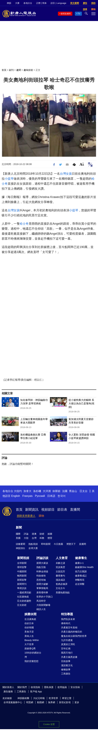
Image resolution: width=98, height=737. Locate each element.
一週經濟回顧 (24, 592)
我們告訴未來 (68, 619)
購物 (41, 515)
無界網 (51, 702)
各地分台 (27, 3)
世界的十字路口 (44, 596)
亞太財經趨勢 (24, 601)
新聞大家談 (42, 563)
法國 (64, 491)
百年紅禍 (65, 648)
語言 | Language (58, 3)
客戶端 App (36, 691)
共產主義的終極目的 (71, 631)
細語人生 (41, 609)
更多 (77, 702)
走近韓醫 (79, 584)
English (15, 495)
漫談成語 (60, 579)
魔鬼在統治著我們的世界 (74, 636)
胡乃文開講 (81, 571)
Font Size (81, 164)
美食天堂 (29, 631)
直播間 (75, 509)
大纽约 (18, 491)
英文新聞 (74, 3)
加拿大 (27, 491)
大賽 (17, 3)
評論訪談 (42, 558)
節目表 (62, 509)
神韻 (9, 3)
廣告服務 (8, 691)
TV (79, 13)
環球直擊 (21, 567)
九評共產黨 (67, 640)
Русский (40, 495)
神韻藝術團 (23, 698)
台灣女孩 (66, 173)
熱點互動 (41, 567)
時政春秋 (41, 575)
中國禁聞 (21, 571)
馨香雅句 (60, 575)
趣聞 (18, 70)
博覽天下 (71, 544)
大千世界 (29, 644)
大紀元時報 (39, 698)
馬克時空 (41, 601)
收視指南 (35, 687)
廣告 (85, 3)
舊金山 (73, 491)
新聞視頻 (23, 558)
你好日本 (29, 623)
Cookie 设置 (49, 724)
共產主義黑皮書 (69, 657)
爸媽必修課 (61, 584)
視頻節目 (48, 509)
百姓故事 (65, 661)
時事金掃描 (42, 571)
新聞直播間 (66, 13)
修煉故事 (65, 669)
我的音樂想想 (31, 661)
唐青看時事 (42, 592)
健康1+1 (79, 563)
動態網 (40, 702)
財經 (42, 533)
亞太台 (84, 491)
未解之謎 (60, 563)
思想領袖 (41, 579)
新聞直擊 (21, 579)
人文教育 (62, 558)
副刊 (11, 70)
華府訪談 (21, 588)
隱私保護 (48, 687)
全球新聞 (21, 563)
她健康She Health (84, 567)
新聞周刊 (21, 584)
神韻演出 (20, 548)
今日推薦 (58, 544)
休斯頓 (56, 491)
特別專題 (67, 614)
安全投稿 (75, 687)
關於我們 (22, 687)
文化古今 (60, 588)
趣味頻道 (28, 70)
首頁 (4, 70)
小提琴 (9, 178)
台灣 (34, 538)
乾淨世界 (53, 698)
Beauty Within (31, 640)
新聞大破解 (42, 584)
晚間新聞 (21, 575)
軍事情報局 (42, 588)
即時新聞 (45, 544)
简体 (44, 3)
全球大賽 (33, 548)
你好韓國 (29, 627)
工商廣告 (65, 673)
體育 (50, 538)
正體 (38, 3)
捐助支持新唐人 (26, 515)
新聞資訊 (31, 509)
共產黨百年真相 (69, 627)
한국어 (62, 495)
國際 (18, 533)
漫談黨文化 (67, 665)
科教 (42, 538)
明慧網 (29, 702)
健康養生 (81, 558)
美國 (18, 538)
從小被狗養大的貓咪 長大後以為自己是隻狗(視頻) (81, 403)
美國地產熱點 (63, 592)
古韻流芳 (60, 571)
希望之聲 (66, 698)
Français (27, 495)
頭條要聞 (20, 544)
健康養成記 (81, 575)
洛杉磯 (37, 491)
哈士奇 (24, 223)
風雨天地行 (67, 652)
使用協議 (62, 687)
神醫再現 (79, 579)
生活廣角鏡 (30, 619)
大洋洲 (47, 491)
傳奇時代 (65, 623)
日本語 (51, 495)
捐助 (93, 3)
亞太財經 (21, 605)
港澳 (34, 533)
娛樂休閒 (30, 614)
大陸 (26, 538)
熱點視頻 (33, 544)
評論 (26, 533)
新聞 (19, 527)
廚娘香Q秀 (30, 648)
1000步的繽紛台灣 (32, 654)
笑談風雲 (60, 567)
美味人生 (29, 636)
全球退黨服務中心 (12, 702)
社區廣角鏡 (23, 596)
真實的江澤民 (68, 644)
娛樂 (50, 533)
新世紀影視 (65, 702)
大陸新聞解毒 (43, 605)
